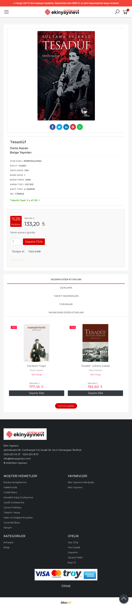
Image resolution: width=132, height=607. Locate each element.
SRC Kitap (36, 374)
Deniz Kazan (36, 370)
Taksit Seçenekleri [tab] (66, 296)
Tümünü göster (66, 405)
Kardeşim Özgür (36, 366)
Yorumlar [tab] (66, 304)
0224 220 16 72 (31, 454)
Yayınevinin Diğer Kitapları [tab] (66, 312)
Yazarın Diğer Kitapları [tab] (66, 279)
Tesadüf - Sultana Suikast (95, 366)
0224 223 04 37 (12, 454)
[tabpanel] (66, 75)
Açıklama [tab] (66, 287)
